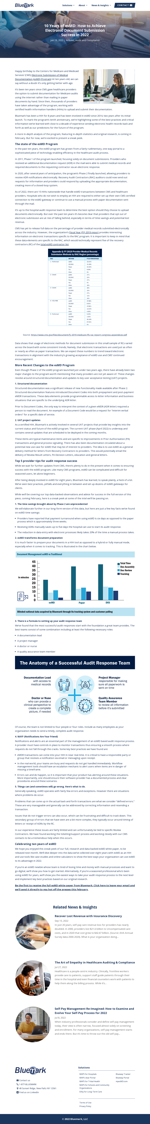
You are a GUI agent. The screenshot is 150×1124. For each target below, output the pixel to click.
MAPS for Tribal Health (89, 1081)
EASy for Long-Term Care (90, 1091)
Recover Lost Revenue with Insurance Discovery (88, 916)
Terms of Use (85, 1102)
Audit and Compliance (87, 40)
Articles (70, 40)
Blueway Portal (122, 1077)
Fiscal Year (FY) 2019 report (84, 232)
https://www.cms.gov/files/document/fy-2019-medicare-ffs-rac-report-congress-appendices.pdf (79, 334)
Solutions (67, 5)
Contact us (24, 1080)
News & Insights (100, 5)
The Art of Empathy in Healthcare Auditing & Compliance (95, 962)
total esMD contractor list (55, 244)
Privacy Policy (85, 1106)
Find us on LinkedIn (29, 1092)
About (82, 5)
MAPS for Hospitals (88, 1074)
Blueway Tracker (123, 1074)
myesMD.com (122, 1081)
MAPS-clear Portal (87, 1077)
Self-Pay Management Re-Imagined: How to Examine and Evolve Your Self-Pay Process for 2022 (94, 1011)
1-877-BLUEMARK (27, 1084)
